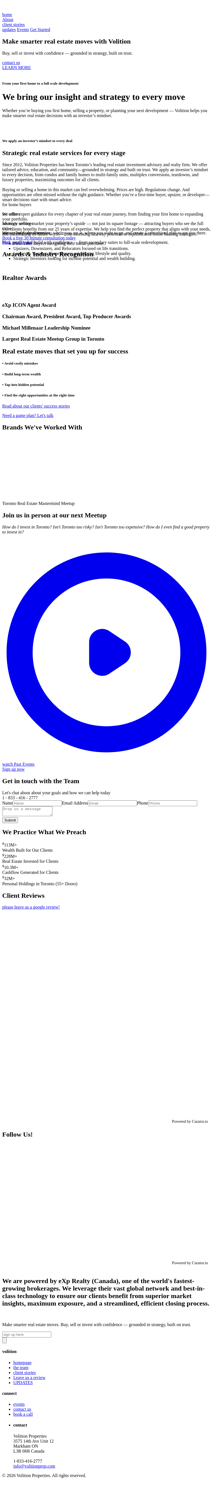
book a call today (17, 242)
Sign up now (13, 769)
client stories (24, 1374)
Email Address (75, 803)
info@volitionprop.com (34, 1467)
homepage (22, 1364)
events (19, 1405)
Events (23, 29)
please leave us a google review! (31, 908)
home (7, 14)
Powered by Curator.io (190, 1123)
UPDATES (23, 1384)
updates (9, 29)
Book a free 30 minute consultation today (39, 238)
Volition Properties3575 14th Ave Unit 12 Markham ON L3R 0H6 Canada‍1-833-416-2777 (34, 1452)
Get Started (40, 29)
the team (21, 1369)
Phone (142, 803)
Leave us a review (29, 1379)
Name (7, 803)
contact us (11, 62)
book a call (23, 1415)
